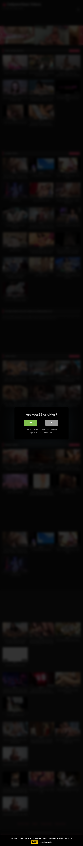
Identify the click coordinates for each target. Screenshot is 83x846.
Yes (30, 422)
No (51, 422)
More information (46, 842)
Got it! (34, 842)
